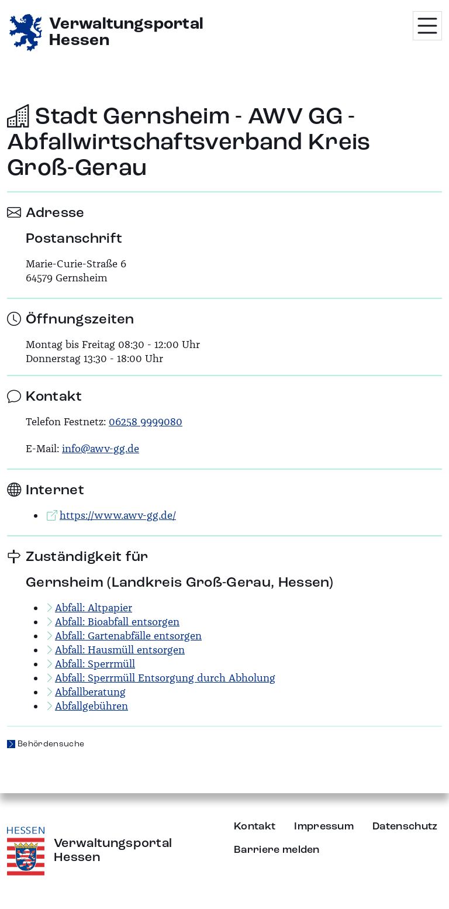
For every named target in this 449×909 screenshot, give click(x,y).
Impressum (324, 826)
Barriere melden (277, 850)
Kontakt (254, 826)
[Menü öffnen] (427, 25)
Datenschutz (405, 826)
